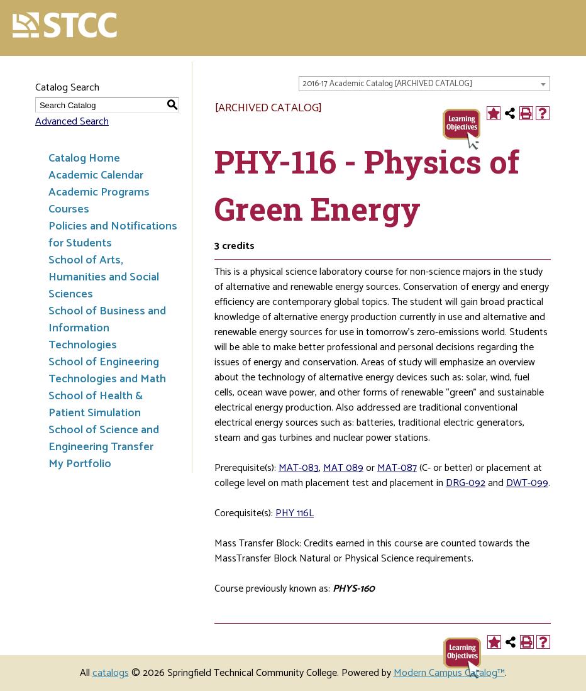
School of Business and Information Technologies (107, 328)
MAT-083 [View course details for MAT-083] (299, 468)
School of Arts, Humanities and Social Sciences (103, 277)
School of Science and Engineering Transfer (103, 438)
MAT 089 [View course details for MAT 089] (343, 468)
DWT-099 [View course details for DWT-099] (527, 483)
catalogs (110, 673)
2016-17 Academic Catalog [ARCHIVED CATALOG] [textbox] (387, 84)
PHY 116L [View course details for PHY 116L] (294, 513)
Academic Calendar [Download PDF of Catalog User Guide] (95, 175)
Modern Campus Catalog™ (449, 673)
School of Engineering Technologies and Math (107, 371)
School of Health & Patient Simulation (95, 405)
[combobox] (424, 83)
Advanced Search (72, 121)
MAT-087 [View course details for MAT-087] (397, 468)
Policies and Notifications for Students (112, 235)
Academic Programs (99, 192)
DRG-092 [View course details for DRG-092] (465, 483)
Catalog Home (84, 158)
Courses (68, 209)
